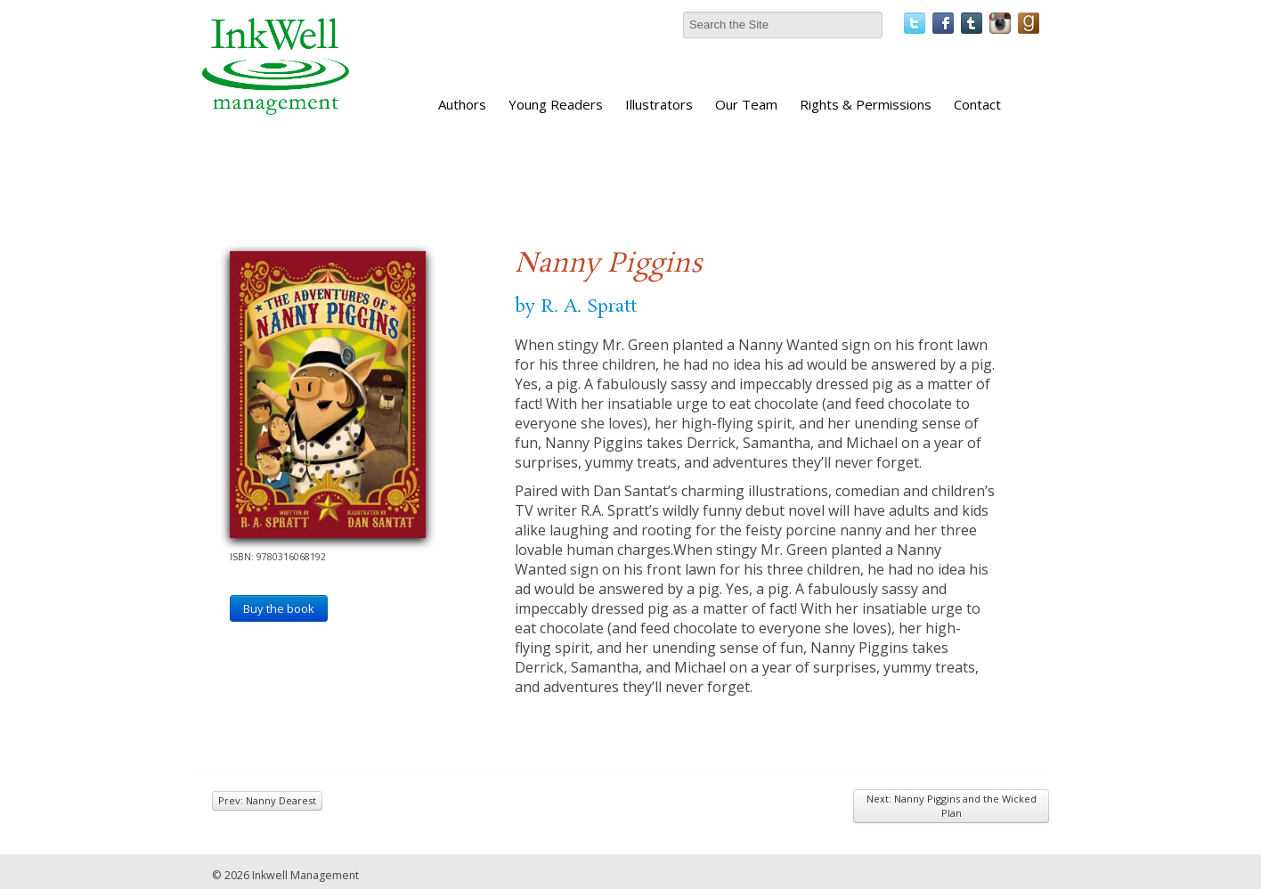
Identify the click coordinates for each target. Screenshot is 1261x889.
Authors (462, 104)
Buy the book (278, 608)
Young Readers (555, 104)
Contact (977, 104)
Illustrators (659, 104)
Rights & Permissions (866, 104)
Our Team (746, 104)
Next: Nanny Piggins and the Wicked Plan (951, 806)
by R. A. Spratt (576, 306)
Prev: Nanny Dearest (267, 800)
